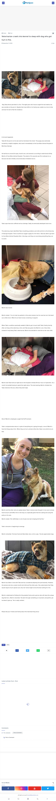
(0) (52, 43)
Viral (10, 33)
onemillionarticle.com (33, 795)
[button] (17, 650)
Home (4, 33)
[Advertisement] (28, 18)
